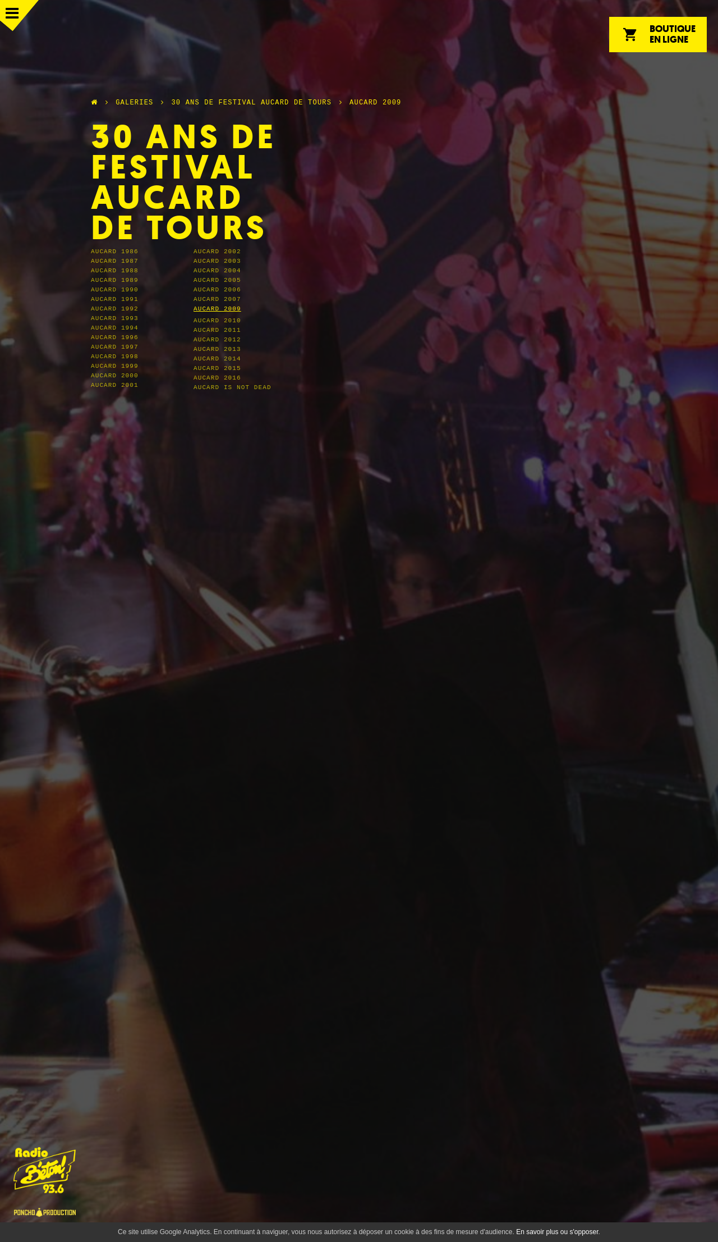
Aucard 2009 (375, 103)
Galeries (134, 103)
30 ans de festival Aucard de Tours (251, 103)
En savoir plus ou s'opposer (557, 1232)
